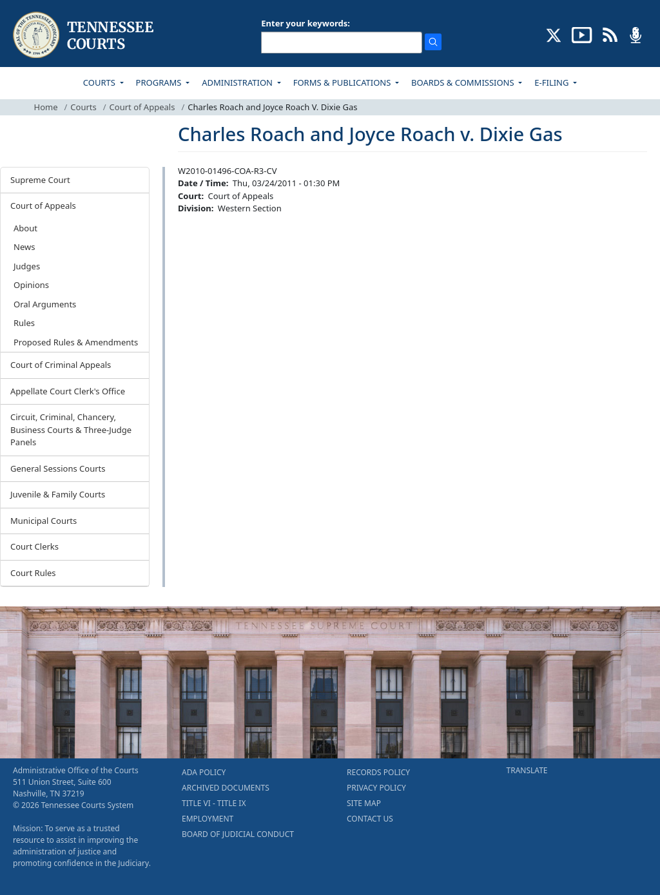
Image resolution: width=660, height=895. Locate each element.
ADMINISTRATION (238, 82)
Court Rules (33, 573)
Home (46, 107)
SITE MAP (364, 803)
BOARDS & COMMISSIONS (463, 82)
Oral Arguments (45, 304)
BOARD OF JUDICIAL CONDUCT (238, 834)
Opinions (31, 285)
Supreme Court (40, 180)
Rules (24, 323)
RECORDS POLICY (378, 772)
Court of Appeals (142, 107)
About (25, 228)
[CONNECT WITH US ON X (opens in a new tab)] (554, 34)
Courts (83, 107)
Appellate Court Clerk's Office (67, 391)
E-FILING (552, 82)
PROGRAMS (160, 82)
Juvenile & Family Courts (57, 494)
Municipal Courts (43, 520)
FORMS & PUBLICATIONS (343, 82)
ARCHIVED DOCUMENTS (225, 787)
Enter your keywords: (305, 23)
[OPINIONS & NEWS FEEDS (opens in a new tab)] (610, 34)
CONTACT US (370, 818)
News (24, 247)
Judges (27, 266)
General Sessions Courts (58, 468)
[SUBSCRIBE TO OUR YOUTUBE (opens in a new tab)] (582, 34)
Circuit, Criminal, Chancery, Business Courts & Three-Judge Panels (70, 429)
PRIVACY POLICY (376, 787)
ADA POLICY (204, 772)
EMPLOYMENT (207, 818)
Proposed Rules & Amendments (76, 342)
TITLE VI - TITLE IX (214, 803)
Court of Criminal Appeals (60, 365)
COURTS (100, 82)
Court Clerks (34, 546)
